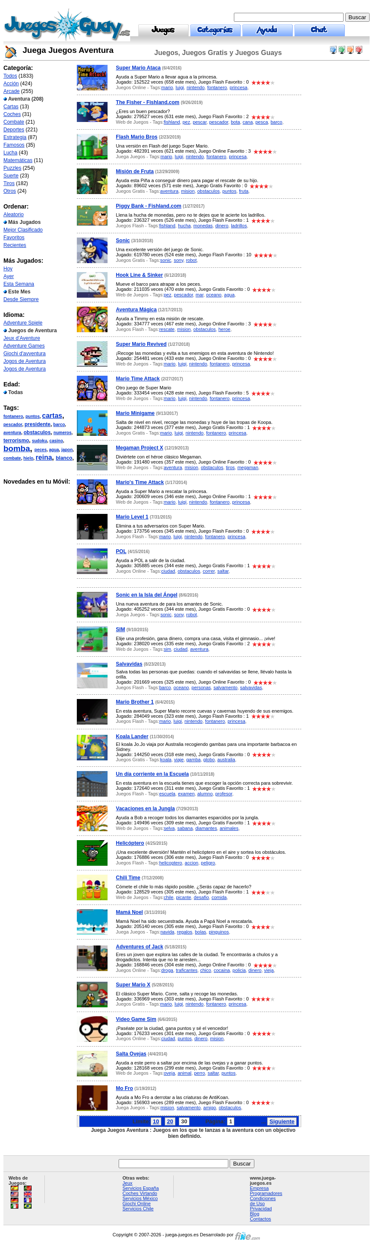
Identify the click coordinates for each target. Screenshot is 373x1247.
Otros (9, 191)
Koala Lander (132, 737)
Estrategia (14, 137)
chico (205, 970)
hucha (184, 225)
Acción (11, 84)
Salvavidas (129, 664)
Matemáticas (17, 160)
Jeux (127, 1183)
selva (169, 828)
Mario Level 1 (132, 517)
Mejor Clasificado (23, 230)
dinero (221, 225)
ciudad (168, 571)
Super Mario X (133, 985)
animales (229, 828)
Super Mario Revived (141, 344)
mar (199, 294)
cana (248, 122)
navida (167, 931)
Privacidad (261, 1208)
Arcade (11, 91)
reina (44, 457)
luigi (179, 87)
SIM (120, 629)
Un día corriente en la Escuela (152, 774)
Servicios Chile (138, 1208)
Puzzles (12, 168)
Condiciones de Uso (263, 1201)
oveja (169, 1073)
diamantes (206, 828)
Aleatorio (13, 215)
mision (188, 191)
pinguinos (219, 931)
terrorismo (16, 441)
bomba (16, 448)
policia (239, 970)
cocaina (222, 970)
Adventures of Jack (139, 947)
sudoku (39, 440)
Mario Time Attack (138, 379)
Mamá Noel (129, 912)
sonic (165, 260)
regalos (184, 931)
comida (219, 897)
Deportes (13, 130)
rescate (167, 329)
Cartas (10, 107)
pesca (261, 122)
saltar (222, 571)
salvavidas (251, 687)
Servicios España (140, 1188)
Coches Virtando (139, 1193)
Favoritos (13, 238)
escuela (167, 793)
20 (170, 1121)
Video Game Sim (136, 1019)
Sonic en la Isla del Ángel (147, 595)
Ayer (8, 276)
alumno (205, 793)
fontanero (13, 416)
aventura (12, 432)
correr (209, 571)
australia (226, 759)
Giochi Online (136, 1203)
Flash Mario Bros (136, 137)
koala (165, 759)
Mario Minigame (135, 413)
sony (178, 260)
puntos (33, 416)
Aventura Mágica (136, 310)
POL (121, 551)
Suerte (10, 176)
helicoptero (170, 862)
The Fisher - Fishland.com (148, 102)
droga (167, 970)
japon (67, 449)
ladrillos (239, 225)
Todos (10, 76)
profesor (223, 793)
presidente (37, 424)
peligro (208, 862)
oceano (213, 294)
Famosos (13, 145)
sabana (185, 828)
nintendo (195, 87)
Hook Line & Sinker (139, 275)
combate (12, 458)
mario (167, 87)
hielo (28, 458)
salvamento (225, 687)
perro (199, 1073)
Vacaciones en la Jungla (145, 809)
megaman (247, 467)
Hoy (7, 269)
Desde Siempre (21, 299)
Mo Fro (124, 1088)
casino (56, 440)
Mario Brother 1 (135, 702)
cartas (52, 415)
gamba (193, 759)
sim (167, 649)
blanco (64, 458)
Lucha (10, 153)
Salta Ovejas (131, 1054)
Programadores (266, 1193)
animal (184, 1073)
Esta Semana (18, 284)
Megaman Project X (139, 448)
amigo (209, 1107)
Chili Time (128, 878)
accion (191, 862)
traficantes (187, 970)
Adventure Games (24, 346)
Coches (12, 114)
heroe (224, 329)
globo (209, 759)
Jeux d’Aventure (21, 338)
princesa (239, 87)
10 (156, 1121)
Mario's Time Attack (140, 482)
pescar (200, 122)
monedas (203, 225)
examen (186, 793)
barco (59, 424)
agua (54, 449)
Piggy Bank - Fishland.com (148, 206)
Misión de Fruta (135, 171)
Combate (13, 122)
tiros (230, 467)
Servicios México (140, 1198)
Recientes (14, 245)
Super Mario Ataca (138, 68)
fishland (172, 122)
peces (41, 449)
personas (201, 687)
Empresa (259, 1188)
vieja (269, 970)
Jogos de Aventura (24, 361)
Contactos (260, 1218)
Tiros (9, 183)
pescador (12, 424)
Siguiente (281, 1121)
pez (186, 122)
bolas (200, 931)
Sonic (123, 241)
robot (191, 260)
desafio (201, 897)
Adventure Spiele (22, 323)
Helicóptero (130, 843)
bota (235, 122)
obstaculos (36, 432)
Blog (254, 1213)
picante (183, 897)
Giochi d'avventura (24, 354)
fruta (243, 191)
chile (169, 897)
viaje (179, 759)
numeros (62, 432)
